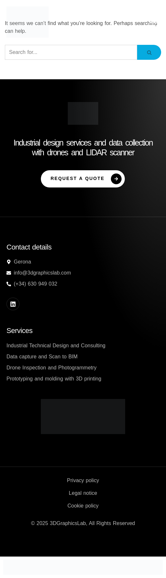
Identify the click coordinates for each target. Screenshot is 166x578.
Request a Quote (86, 178)
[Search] (71, 52)
